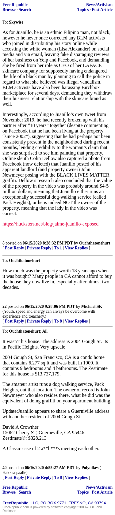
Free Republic (15, 4)
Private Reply (39, 248)
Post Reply (14, 248)
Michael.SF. (91, 306)
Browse (9, 9)
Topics (83, 9)
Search (25, 9)
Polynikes (90, 467)
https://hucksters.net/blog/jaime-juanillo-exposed (50, 223)
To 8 (58, 321)
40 (4, 467)
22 (4, 306)
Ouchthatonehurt (94, 243)
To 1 (58, 248)
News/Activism (99, 4)
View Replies (76, 248)
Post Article (102, 9)
